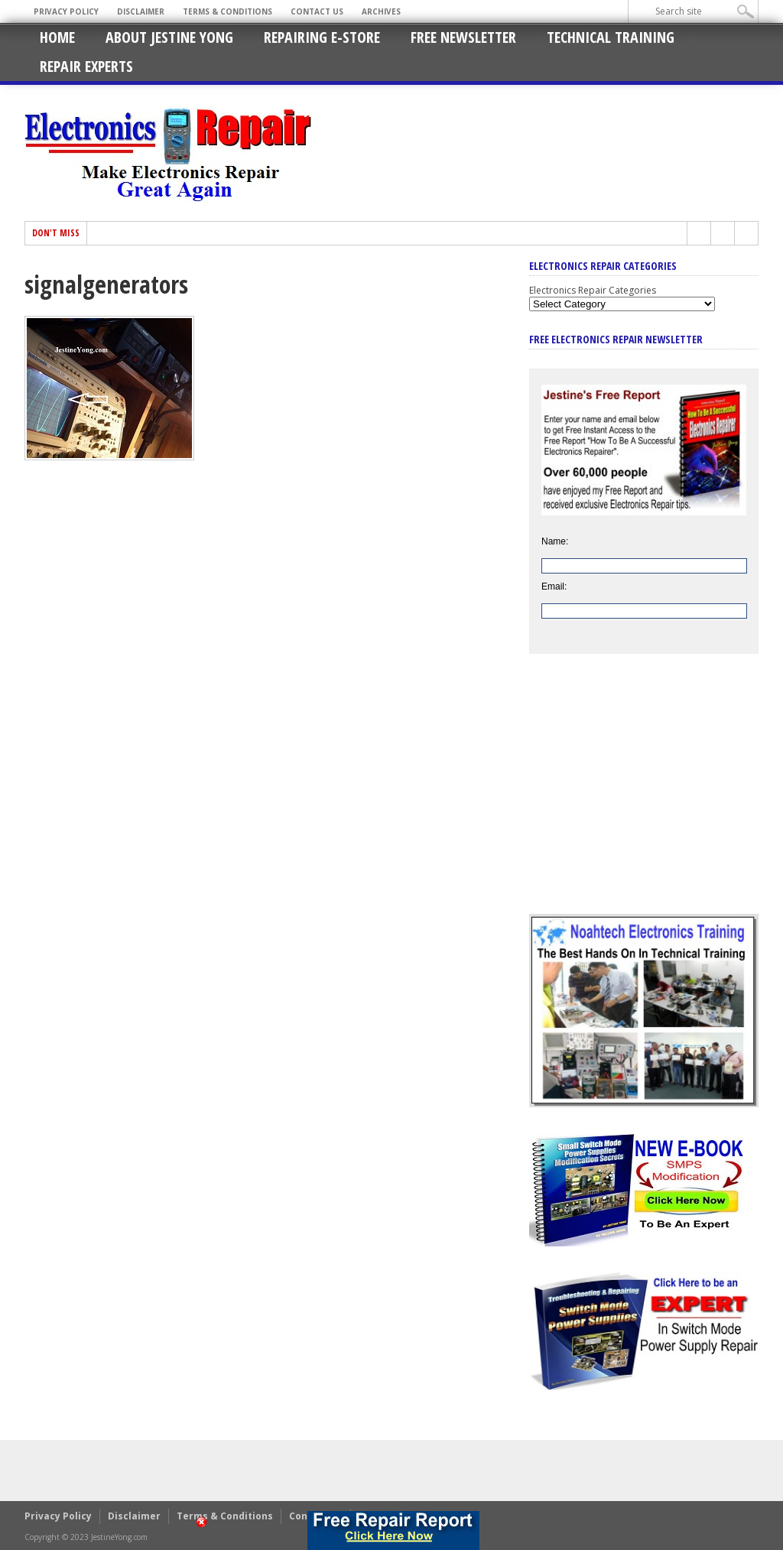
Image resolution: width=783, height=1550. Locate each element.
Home (57, 37)
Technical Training (610, 37)
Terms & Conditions (227, 11)
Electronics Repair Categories (592, 290)
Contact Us (317, 11)
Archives (381, 11)
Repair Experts (86, 66)
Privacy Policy (66, 11)
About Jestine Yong (169, 37)
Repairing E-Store (322, 37)
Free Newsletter (463, 37)
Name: (554, 541)
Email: (554, 586)
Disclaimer (140, 11)
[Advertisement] (644, 795)
